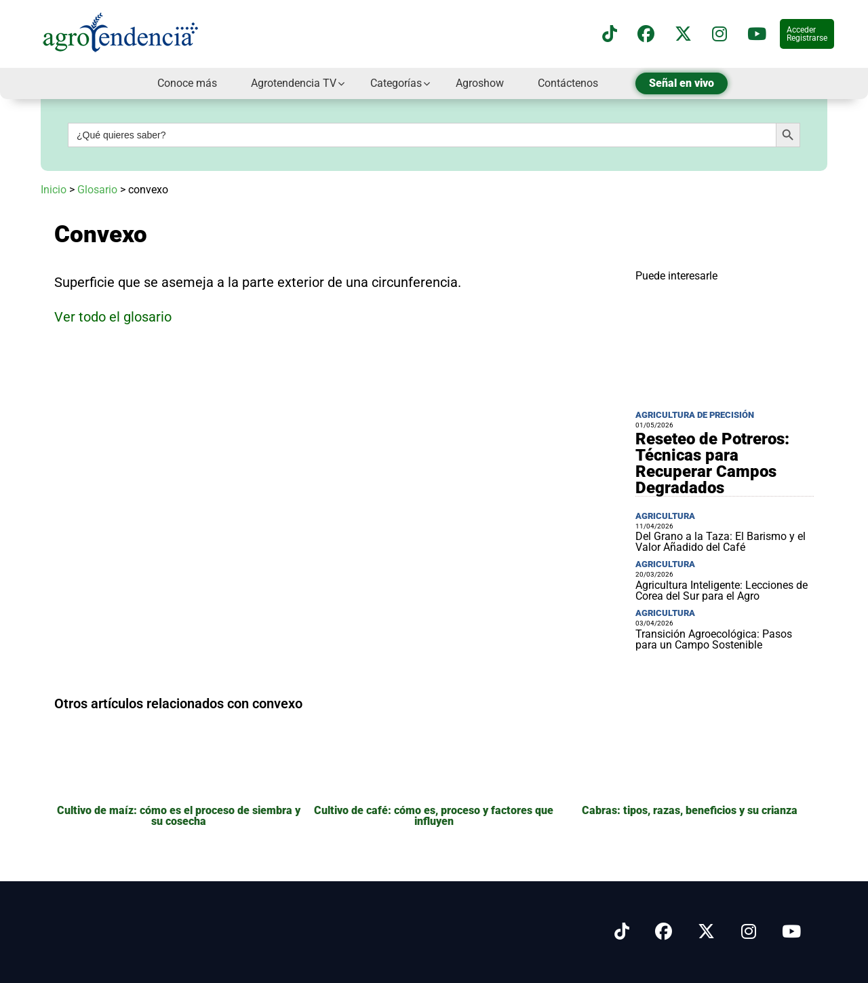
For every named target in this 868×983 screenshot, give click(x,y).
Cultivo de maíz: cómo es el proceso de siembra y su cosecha (178, 816)
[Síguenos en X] (683, 34)
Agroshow (480, 83)
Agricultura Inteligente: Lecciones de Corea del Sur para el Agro (721, 590)
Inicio (53, 189)
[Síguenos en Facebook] (645, 34)
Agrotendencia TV (293, 83)
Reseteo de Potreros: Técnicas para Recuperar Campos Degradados (712, 463)
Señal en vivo (681, 83)
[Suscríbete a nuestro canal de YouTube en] (756, 34)
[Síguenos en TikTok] (609, 34)
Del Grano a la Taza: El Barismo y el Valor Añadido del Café (720, 542)
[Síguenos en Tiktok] (621, 931)
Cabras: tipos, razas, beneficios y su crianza (689, 810)
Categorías (396, 83)
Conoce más (187, 83)
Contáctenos (568, 83)
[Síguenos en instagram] (719, 34)
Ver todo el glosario (113, 317)
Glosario (97, 189)
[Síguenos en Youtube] (791, 931)
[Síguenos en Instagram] (748, 931)
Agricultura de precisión (694, 415)
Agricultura (665, 516)
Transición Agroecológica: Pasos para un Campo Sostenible (713, 639)
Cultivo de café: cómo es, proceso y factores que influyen (433, 816)
